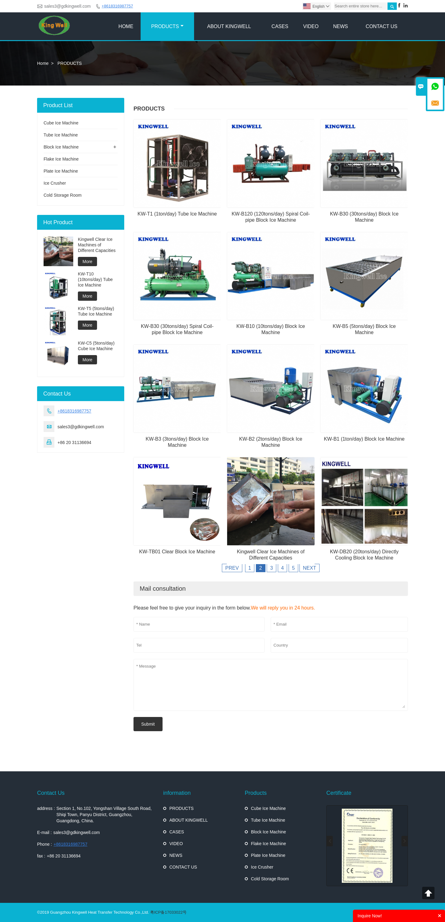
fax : (41, 855)
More (87, 261)
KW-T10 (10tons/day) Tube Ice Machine (95, 279)
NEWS (340, 26)
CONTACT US (381, 26)
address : (46, 808)
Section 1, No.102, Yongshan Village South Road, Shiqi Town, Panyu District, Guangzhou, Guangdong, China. (104, 814)
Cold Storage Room (63, 195)
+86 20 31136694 (63, 855)
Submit (148, 724)
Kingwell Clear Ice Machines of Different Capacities (97, 245)
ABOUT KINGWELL (229, 26)
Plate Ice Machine (61, 171)
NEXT (309, 568)
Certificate (338, 793)
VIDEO (311, 26)
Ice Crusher (55, 183)
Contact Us (51, 793)
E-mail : (44, 832)
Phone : (44, 844)
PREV (232, 568)
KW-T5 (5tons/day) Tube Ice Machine (96, 311)
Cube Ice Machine (61, 122)
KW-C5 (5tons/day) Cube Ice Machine (96, 346)
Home (43, 63)
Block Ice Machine (61, 147)
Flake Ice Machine (61, 159)
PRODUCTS (167, 26)
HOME (125, 26)
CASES (280, 26)
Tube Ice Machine (61, 134)
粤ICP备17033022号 (168, 912)
